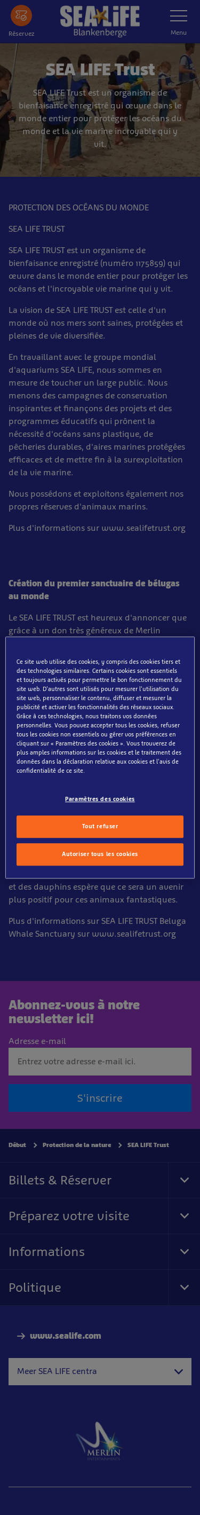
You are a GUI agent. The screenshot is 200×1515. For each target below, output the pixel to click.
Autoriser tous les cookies (100, 854)
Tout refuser (100, 826)
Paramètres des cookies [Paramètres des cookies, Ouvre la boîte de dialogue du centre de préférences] (100, 799)
